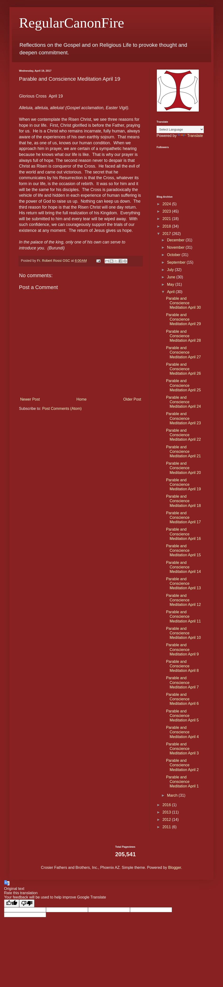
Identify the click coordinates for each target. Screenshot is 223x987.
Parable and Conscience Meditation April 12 (183, 600)
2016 (167, 805)
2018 (167, 226)
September (177, 262)
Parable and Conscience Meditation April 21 (183, 451)
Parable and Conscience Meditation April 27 (183, 352)
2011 (167, 827)
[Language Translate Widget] (180, 129)
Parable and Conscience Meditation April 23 (183, 418)
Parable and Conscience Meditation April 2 (182, 765)
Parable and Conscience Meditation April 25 (183, 385)
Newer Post (30, 399)
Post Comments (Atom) (62, 409)
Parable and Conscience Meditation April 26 (183, 368)
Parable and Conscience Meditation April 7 (182, 682)
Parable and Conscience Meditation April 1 (182, 781)
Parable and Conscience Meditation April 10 (183, 633)
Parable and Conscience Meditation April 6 (182, 699)
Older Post (132, 399)
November (176, 247)
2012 (167, 820)
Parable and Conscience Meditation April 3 (182, 748)
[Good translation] (11, 903)
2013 (167, 812)
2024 (167, 204)
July (171, 270)
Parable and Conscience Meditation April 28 (183, 335)
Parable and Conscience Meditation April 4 (182, 732)
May (171, 284)
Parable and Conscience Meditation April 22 (183, 434)
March (173, 795)
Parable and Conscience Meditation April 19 (183, 484)
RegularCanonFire (71, 23)
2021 (167, 219)
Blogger (174, 867)
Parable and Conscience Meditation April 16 (183, 533)
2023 (167, 211)
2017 (167, 234)
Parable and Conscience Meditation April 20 (183, 467)
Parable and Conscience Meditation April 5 (182, 715)
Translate (190, 136)
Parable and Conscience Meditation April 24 (183, 401)
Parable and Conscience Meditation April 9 (182, 649)
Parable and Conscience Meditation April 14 (183, 567)
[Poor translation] (26, 903)
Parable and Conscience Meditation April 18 (183, 500)
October (174, 255)
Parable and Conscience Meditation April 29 (183, 319)
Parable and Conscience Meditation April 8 (182, 666)
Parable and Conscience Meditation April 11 (183, 616)
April (171, 292)
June (171, 277)
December (176, 240)
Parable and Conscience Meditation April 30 (183, 302)
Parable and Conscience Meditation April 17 (183, 517)
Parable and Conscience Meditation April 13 (183, 583)
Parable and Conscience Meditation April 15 (183, 550)
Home (81, 399)
